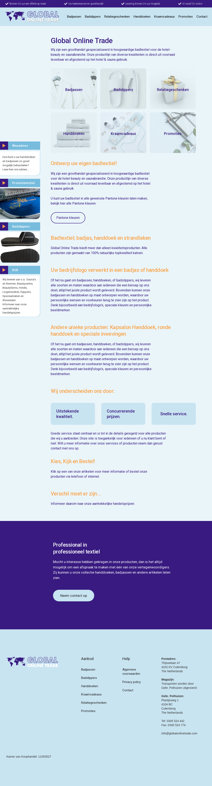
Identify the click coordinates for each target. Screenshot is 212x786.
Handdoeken (142, 16)
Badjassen (74, 16)
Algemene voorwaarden (131, 672)
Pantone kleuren (68, 218)
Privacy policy (131, 682)
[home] (32, 16)
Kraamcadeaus (164, 16)
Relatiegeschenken (117, 16)
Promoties (185, 16)
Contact (201, 16)
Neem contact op (73, 595)
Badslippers (93, 16)
